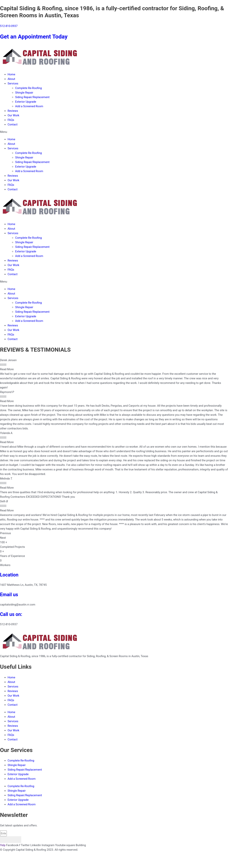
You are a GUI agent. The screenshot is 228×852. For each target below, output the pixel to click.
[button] (114, 132)
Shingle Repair (24, 92)
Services (13, 83)
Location (9, 575)
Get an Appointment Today (34, 36)
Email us (9, 594)
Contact (12, 124)
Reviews (13, 111)
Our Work (13, 115)
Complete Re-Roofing (28, 88)
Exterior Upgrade (25, 101)
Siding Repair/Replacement (32, 97)
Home (11, 74)
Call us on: (11, 614)
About (11, 79)
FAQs (11, 120)
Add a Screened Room (29, 106)
